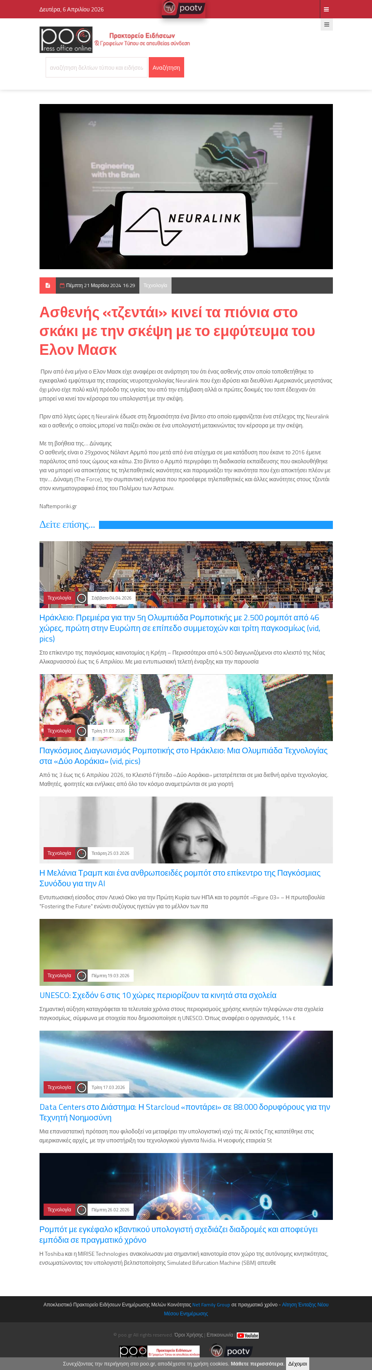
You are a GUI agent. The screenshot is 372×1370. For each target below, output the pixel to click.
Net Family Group (211, 1304)
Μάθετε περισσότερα (257, 1365)
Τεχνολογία (155, 285)
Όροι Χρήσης (188, 1335)
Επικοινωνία (220, 1335)
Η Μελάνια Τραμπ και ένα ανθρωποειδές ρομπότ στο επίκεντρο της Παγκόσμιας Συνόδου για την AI (180, 878)
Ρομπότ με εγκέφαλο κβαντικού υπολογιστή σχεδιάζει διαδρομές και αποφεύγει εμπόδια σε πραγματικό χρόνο (179, 1234)
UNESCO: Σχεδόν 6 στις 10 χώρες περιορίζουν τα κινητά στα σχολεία (158, 995)
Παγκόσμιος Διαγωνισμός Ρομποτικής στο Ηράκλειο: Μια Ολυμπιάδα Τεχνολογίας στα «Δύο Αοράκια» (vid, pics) (184, 755)
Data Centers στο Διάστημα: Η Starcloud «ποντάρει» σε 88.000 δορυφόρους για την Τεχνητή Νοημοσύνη (185, 1112)
